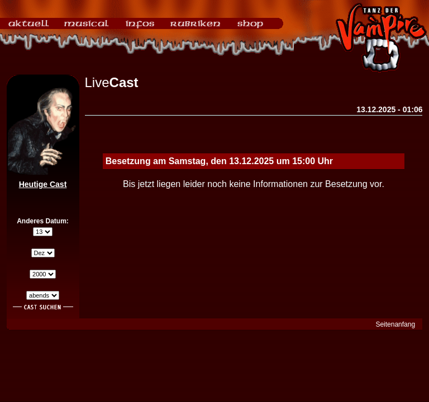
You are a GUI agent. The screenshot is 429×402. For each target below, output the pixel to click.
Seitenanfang (395, 324)
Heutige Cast (43, 184)
